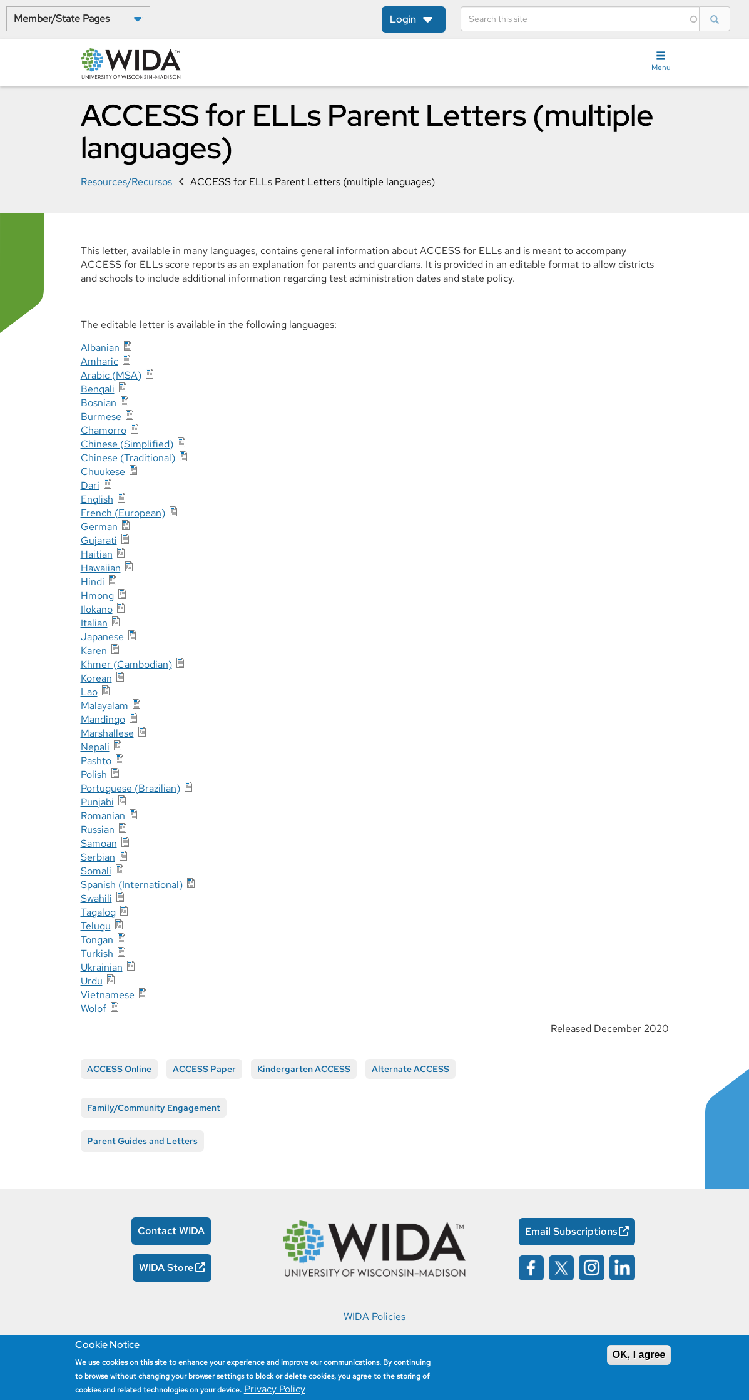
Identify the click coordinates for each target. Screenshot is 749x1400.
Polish (94, 774)
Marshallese (107, 733)
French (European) (123, 512)
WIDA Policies (374, 1316)
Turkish (97, 953)
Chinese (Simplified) (127, 444)
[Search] (580, 18)
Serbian (98, 857)
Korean (96, 678)
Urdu (92, 981)
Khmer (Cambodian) (126, 664)
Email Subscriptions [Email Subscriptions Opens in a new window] (571, 1231)
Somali (96, 870)
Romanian (103, 815)
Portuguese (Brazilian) (130, 788)
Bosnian (98, 402)
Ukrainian (102, 967)
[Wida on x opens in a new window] (561, 1267)
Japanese (102, 636)
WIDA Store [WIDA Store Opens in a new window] (166, 1267)
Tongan (97, 939)
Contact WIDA (171, 1230)
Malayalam (104, 705)
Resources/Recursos (126, 181)
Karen (94, 650)
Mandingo (103, 719)
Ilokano (97, 609)
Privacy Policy (274, 1389)
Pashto (96, 760)
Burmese (101, 416)
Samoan (99, 843)
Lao (89, 691)
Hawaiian (101, 568)
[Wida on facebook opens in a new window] (531, 1267)
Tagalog (98, 912)
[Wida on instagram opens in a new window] (591, 1267)
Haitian (97, 554)
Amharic (99, 361)
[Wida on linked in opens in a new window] (622, 1267)
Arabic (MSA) (111, 375)
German (99, 526)
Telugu (96, 925)
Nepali (95, 747)
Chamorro (103, 430)
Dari (90, 485)
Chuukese (103, 471)
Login (403, 19)
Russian (98, 829)
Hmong (97, 595)
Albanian (100, 347)
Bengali (98, 389)
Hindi (92, 581)
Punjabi (97, 802)
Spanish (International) (132, 884)
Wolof (93, 1008)
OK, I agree (639, 1354)
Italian (94, 623)
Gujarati (99, 540)
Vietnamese (108, 994)
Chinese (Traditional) (128, 457)
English (97, 499)
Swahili (96, 898)
